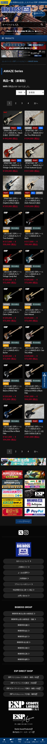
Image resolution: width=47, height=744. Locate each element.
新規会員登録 (19, 31)
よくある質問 (23, 573)
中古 (19, 741)
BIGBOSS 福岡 (23, 659)
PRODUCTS (8, 38)
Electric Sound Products (23, 729)
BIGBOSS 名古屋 (22, 642)
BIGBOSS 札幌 (23, 625)
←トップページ (23, 521)
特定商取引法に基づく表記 (22, 590)
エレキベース (6, 61)
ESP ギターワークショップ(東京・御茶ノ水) (23, 688)
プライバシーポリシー (23, 584)
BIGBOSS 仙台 (23, 631)
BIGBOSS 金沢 (23, 637)
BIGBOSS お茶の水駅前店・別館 (22, 619)
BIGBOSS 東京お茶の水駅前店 (22, 614)
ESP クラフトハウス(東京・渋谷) (23, 683)
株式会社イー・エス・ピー (23, 732)
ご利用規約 (23, 578)
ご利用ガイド (9, 31)
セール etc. (27, 741)
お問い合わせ (23, 596)
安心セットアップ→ (38, 14)
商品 (12, 741)
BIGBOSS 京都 (23, 648)
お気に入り (29, 31)
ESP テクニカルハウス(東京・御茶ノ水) (23, 677)
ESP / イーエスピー (19, 61)
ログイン (38, 31)
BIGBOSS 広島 (23, 654)
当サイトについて (22, 561)
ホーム (4, 741)
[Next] (36, 103)
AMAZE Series (33, 61)
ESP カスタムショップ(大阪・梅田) (23, 694)
